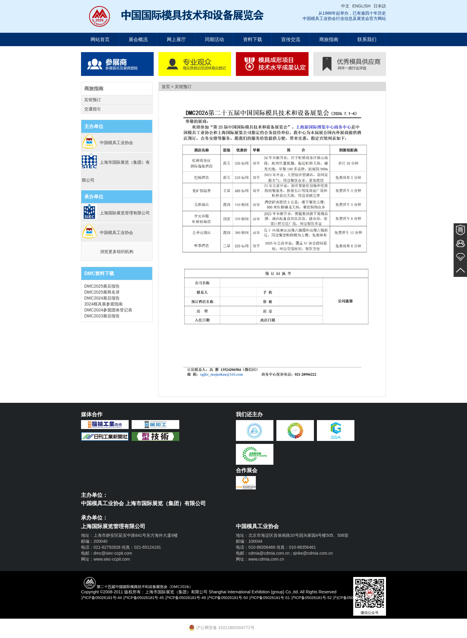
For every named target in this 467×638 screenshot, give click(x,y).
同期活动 (214, 39)
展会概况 (138, 39)
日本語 (379, 6)
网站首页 (100, 39)
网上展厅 (176, 39)
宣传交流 (290, 39)
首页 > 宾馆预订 (177, 86)
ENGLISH (361, 6)
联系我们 (366, 39)
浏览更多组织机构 (116, 251)
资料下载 (252, 39)
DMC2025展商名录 (102, 292)
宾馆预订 (92, 99)
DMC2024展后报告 (102, 298)
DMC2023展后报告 (102, 315)
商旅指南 (328, 39)
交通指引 (92, 109)
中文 (345, 6)
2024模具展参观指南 (103, 304)
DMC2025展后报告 (102, 286)
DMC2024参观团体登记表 (108, 310)
